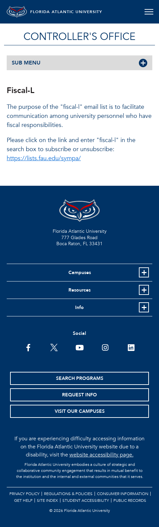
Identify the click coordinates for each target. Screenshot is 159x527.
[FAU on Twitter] (54, 347)
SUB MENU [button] (26, 63)
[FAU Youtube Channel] (79, 347)
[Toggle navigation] (149, 12)
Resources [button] (79, 290)
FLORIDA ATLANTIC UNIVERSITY (66, 11)
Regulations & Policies (68, 493)
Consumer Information (122, 493)
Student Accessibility (85, 500)
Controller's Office (79, 37)
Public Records (129, 500)
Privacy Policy (24, 493)
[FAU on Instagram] (105, 347)
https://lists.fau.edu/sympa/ (44, 158)
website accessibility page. (101, 454)
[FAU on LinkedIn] (131, 347)
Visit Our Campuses (80, 411)
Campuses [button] (79, 272)
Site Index (47, 500)
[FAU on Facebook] (28, 347)
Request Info (79, 395)
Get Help (23, 500)
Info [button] (79, 307)
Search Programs (79, 378)
